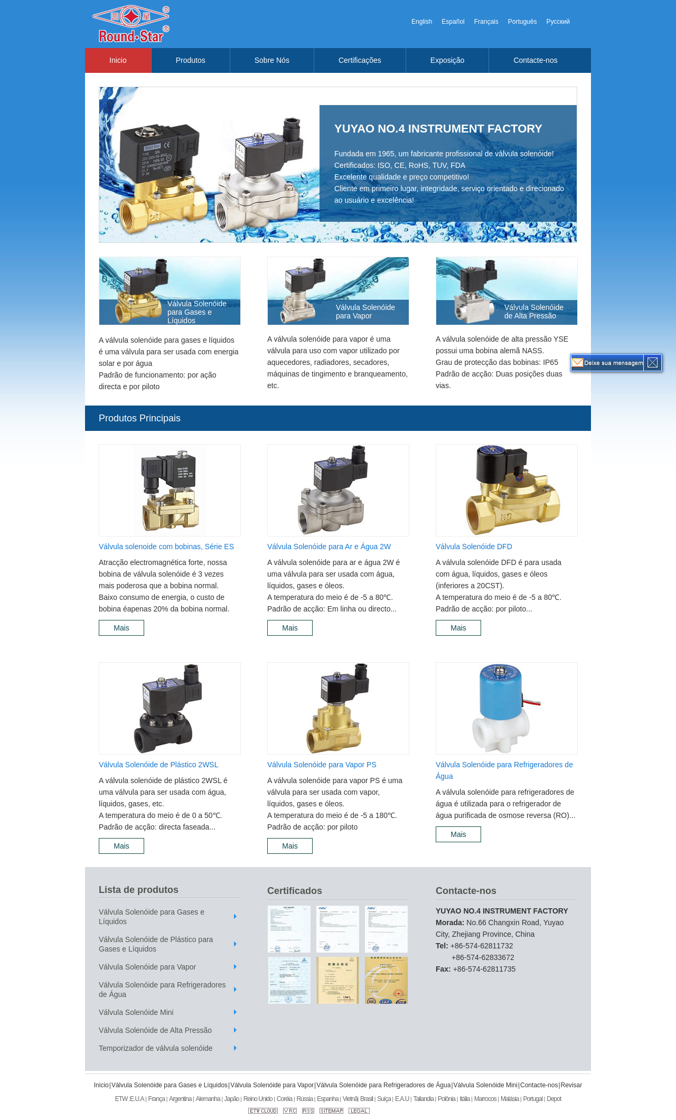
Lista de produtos (139, 889)
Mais (121, 628)
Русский (558, 21)
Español (453, 21)
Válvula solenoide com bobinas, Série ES (166, 546)
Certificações (360, 60)
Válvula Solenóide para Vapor (365, 311)
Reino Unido (258, 1099)
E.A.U (402, 1099)
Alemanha (208, 1099)
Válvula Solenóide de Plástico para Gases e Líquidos (156, 944)
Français (486, 21)
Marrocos (485, 1099)
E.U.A (137, 1099)
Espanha (327, 1099)
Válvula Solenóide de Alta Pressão (534, 311)
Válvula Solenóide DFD (474, 546)
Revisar (572, 1085)
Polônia (446, 1099)
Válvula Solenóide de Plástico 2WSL (158, 764)
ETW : (122, 1099)
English (421, 21)
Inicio (118, 60)
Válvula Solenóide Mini (136, 1012)
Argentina (180, 1099)
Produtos (190, 60)
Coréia (284, 1099)
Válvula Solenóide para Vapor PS (322, 764)
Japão (231, 1099)
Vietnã (350, 1099)
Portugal (532, 1099)
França (156, 1099)
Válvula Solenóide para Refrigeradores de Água (504, 770)
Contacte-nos (535, 60)
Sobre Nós (272, 60)
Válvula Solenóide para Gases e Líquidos (197, 312)
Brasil (366, 1099)
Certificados (294, 891)
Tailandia (423, 1099)
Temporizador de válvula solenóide (156, 1048)
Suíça (384, 1099)
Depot (554, 1099)
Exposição (447, 60)
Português (522, 21)
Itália (464, 1099)
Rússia (304, 1099)
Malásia (510, 1099)
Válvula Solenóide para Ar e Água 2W (329, 546)
